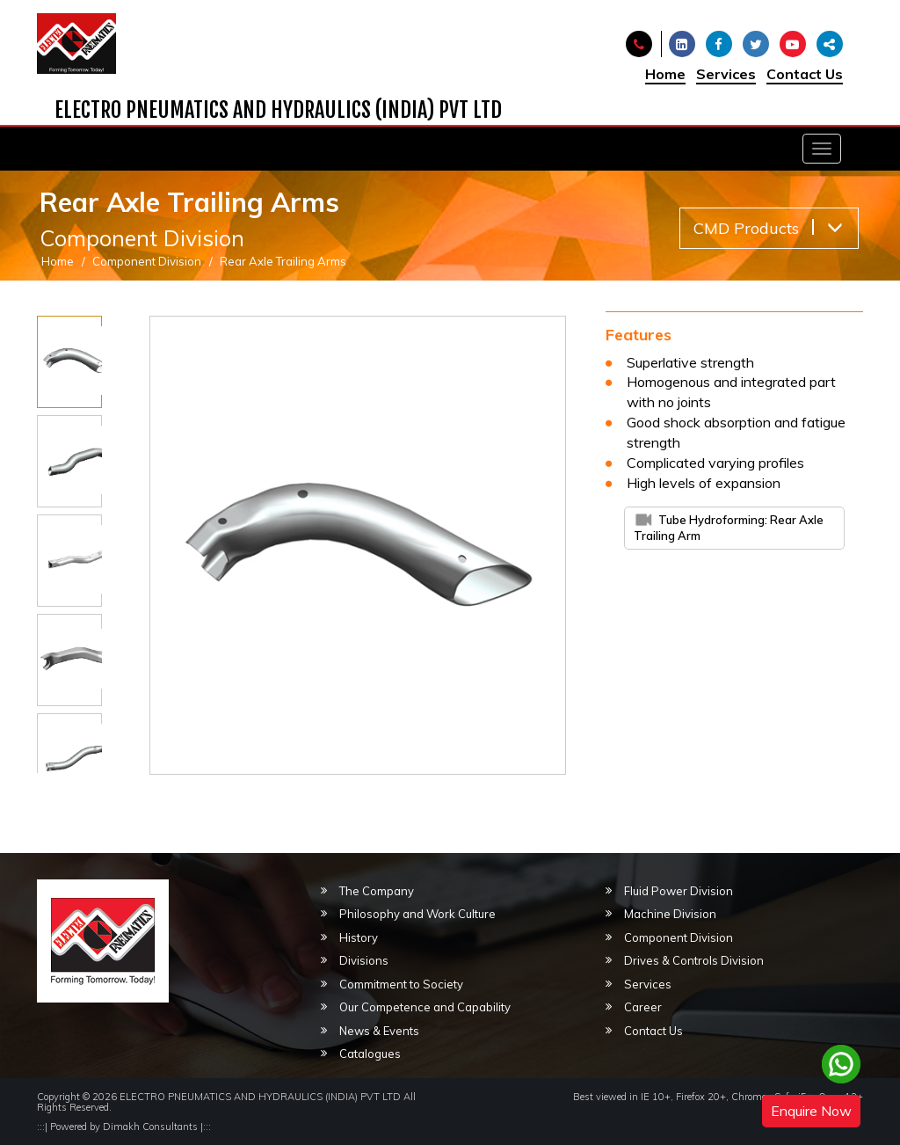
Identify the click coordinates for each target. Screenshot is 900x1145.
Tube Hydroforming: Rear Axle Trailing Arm (729, 527)
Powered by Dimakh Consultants (124, 1126)
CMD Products (768, 228)
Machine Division (670, 914)
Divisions (363, 960)
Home (665, 74)
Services (726, 74)
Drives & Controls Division (694, 960)
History (358, 937)
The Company (376, 891)
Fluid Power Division (678, 891)
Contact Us (804, 74)
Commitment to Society (401, 984)
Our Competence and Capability (425, 1007)
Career (643, 1007)
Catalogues (370, 1054)
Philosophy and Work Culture (417, 914)
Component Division (146, 261)
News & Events (379, 1031)
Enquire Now (811, 1110)
